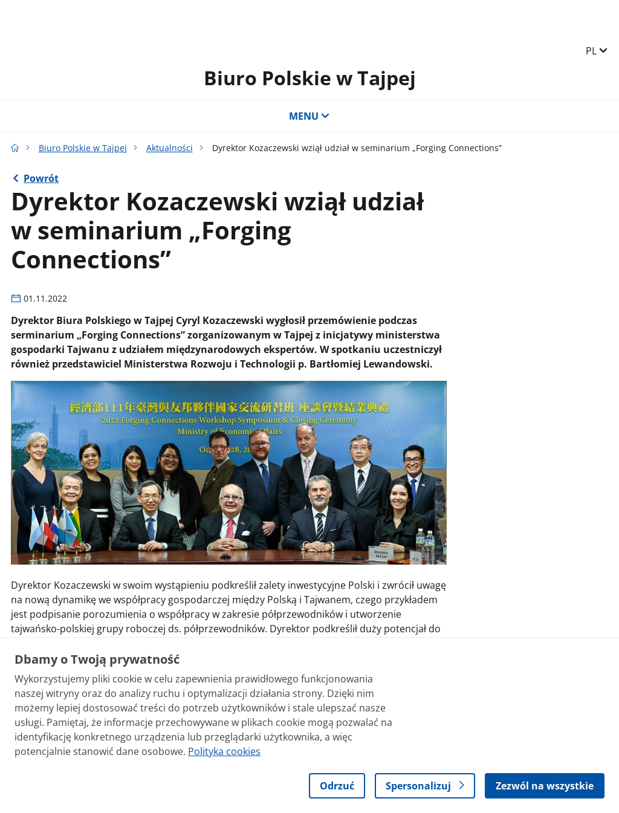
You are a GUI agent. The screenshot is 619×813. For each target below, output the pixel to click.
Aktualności (169, 148)
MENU (309, 116)
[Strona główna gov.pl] (15, 148)
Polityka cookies (224, 751)
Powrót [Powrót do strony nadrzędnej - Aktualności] (41, 178)
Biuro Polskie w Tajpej (310, 78)
